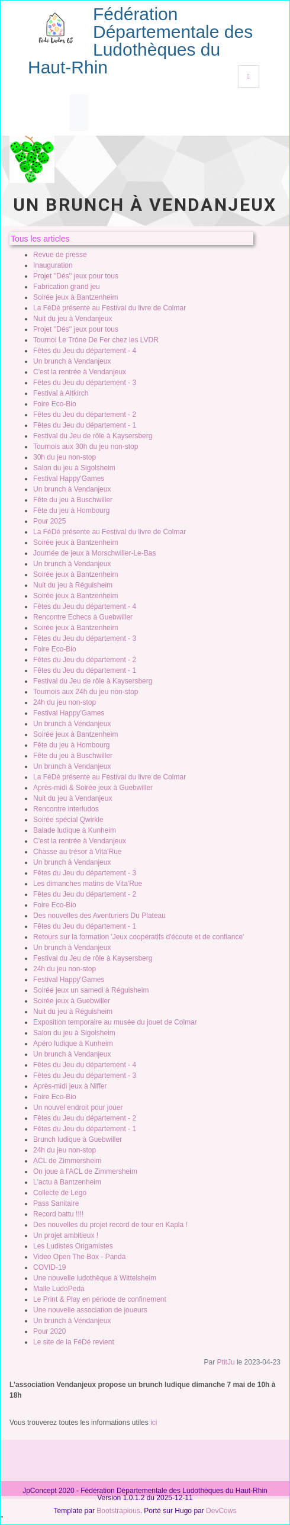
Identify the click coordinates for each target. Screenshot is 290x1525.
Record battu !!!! (58, 1214)
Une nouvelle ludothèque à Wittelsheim (94, 1278)
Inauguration (53, 265)
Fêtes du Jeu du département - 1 (84, 425)
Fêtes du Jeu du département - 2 (84, 414)
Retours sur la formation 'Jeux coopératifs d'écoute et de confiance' (138, 937)
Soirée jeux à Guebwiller (71, 1001)
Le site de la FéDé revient (73, 1342)
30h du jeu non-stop (64, 457)
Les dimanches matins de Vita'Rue (87, 883)
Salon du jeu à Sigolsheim (74, 468)
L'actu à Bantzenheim (67, 1182)
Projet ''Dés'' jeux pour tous (75, 276)
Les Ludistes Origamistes (73, 1246)
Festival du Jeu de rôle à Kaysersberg (92, 436)
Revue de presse (60, 255)
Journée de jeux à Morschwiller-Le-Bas (94, 553)
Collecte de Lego (59, 1193)
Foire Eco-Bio (54, 404)
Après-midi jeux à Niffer (70, 1086)
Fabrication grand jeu (66, 286)
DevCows (221, 1511)
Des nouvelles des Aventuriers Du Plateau (99, 915)
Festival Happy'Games (68, 478)
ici (153, 1422)
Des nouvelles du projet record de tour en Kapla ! (110, 1225)
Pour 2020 (49, 1331)
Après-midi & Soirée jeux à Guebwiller (93, 788)
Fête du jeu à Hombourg (71, 510)
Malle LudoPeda (59, 1289)
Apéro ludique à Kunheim (73, 1043)
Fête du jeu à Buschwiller (72, 500)
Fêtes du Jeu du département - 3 (84, 382)
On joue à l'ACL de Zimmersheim (85, 1171)
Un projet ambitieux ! (65, 1235)
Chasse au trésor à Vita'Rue (77, 851)
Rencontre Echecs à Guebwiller (83, 617)
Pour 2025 (49, 521)
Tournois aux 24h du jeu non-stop (85, 692)
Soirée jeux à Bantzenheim (75, 297)
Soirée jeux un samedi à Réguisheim (91, 990)
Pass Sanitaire (56, 1203)
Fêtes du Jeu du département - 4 (84, 350)
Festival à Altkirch (60, 393)
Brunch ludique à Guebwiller (77, 1139)
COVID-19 (49, 1267)
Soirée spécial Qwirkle (68, 820)
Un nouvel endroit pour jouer (78, 1107)
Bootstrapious (118, 1511)
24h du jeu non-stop (64, 702)
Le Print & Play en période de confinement (99, 1299)
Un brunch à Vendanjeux (72, 361)
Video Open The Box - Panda (79, 1257)
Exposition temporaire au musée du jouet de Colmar (115, 1022)
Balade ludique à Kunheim (74, 830)
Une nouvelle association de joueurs (90, 1310)
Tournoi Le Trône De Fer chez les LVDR (96, 340)
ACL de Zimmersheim (67, 1161)
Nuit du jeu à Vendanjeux (72, 318)
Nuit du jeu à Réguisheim (72, 585)
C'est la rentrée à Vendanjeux (79, 372)
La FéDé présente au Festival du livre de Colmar (109, 308)
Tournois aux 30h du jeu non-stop (85, 446)
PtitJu (226, 1362)
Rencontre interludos (66, 809)
